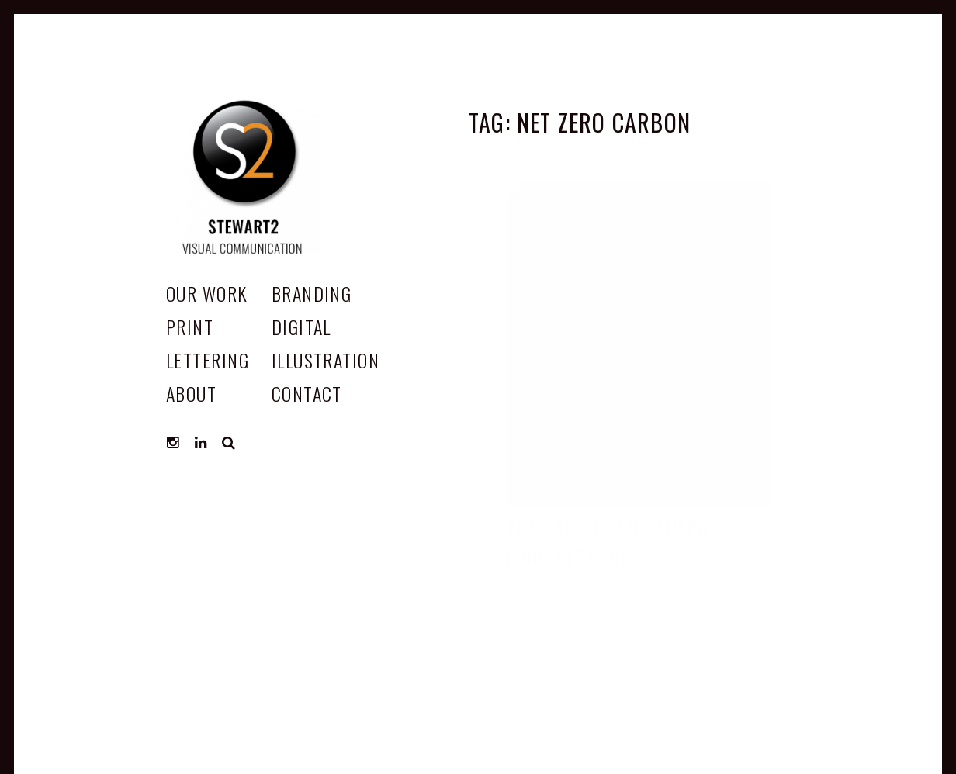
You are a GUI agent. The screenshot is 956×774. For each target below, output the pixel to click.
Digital (301, 326)
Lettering (207, 360)
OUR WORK (207, 293)
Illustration (325, 360)
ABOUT (191, 393)
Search (228, 442)
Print (189, 326)
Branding (312, 293)
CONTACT (307, 393)
